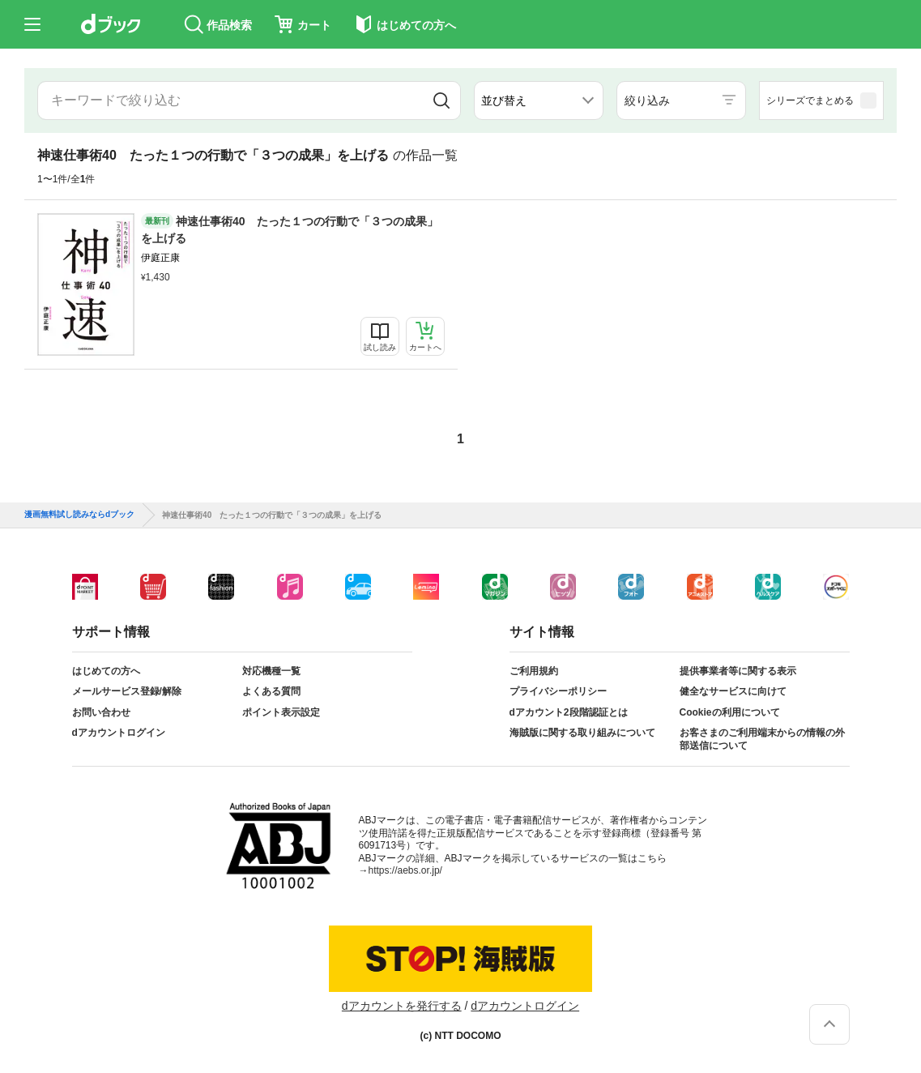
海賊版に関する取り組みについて (582, 732)
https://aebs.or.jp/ (405, 870)
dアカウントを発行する (402, 1005)
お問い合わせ (101, 712)
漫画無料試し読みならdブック (79, 515)
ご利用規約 (534, 671)
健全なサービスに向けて (733, 691)
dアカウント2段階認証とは (569, 712)
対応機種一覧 (271, 671)
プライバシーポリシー (558, 691)
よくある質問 (271, 691)
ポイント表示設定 (281, 712)
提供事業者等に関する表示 (738, 671)
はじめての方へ (106, 671)
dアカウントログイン (118, 732)
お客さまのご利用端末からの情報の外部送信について (762, 739)
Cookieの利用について (730, 712)
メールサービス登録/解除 (126, 691)
